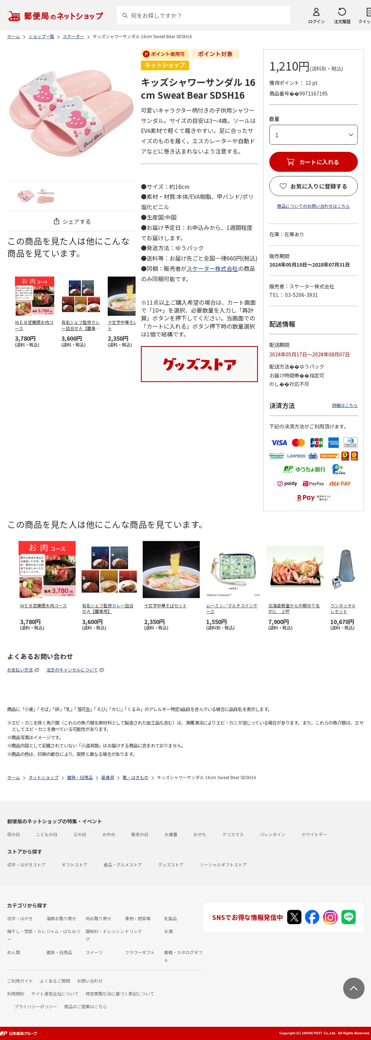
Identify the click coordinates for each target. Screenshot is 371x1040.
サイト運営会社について (54, 993)
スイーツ (94, 952)
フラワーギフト (140, 952)
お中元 (108, 834)
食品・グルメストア (122, 864)
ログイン (316, 21)
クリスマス (233, 834)
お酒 (168, 931)
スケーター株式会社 (212, 268)
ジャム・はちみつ (63, 931)
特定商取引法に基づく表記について (120, 993)
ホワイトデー (314, 834)
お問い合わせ (90, 981)
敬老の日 (139, 834)
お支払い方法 (20, 669)
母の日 (13, 834)
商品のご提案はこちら (85, 1006)
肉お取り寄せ (98, 918)
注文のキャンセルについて (72, 669)
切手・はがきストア (26, 864)
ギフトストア (74, 864)
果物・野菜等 (138, 918)
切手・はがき (20, 918)
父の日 (79, 834)
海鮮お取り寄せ (61, 918)
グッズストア (171, 864)
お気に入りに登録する (318, 186)
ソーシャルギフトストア (223, 864)
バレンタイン (272, 834)
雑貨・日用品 (59, 952)
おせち (199, 834)
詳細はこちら (345, 405)
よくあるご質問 (55, 981)
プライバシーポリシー (35, 1006)
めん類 (13, 952)
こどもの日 (46, 834)
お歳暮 (170, 834)
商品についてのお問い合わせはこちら (313, 206)
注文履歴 (342, 21)
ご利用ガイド (20, 981)
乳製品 (170, 918)
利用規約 (15, 993)
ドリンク (133, 931)
